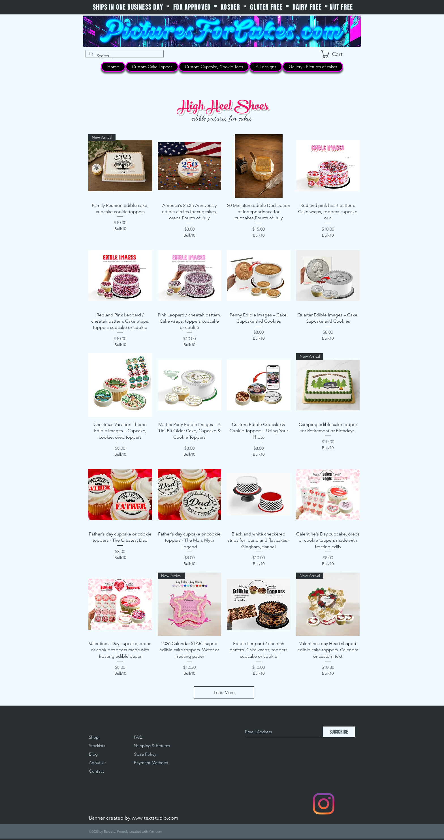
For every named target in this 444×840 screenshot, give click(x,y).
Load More (224, 692)
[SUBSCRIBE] (339, 732)
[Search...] (124, 55)
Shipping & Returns (152, 745)
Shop (94, 737)
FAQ (138, 737)
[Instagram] (323, 804)
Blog (93, 754)
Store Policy (145, 754)
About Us (97, 762)
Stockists (97, 745)
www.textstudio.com (155, 818)
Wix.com (155, 831)
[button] (337, 54)
